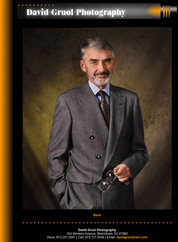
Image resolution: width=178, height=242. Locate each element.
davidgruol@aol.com (131, 237)
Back (97, 215)
